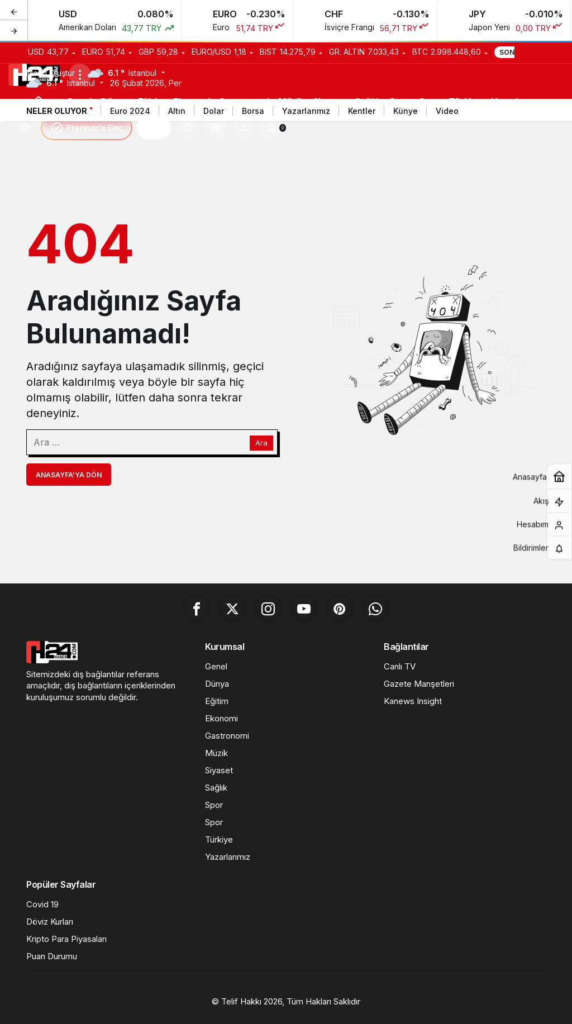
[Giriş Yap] (243, 128)
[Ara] (188, 128)
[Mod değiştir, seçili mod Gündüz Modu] (25, 128)
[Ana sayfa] (38, 101)
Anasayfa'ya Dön (69, 475)
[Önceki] (14, 10)
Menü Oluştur (50, 73)
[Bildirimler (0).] (271, 128)
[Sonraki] (14, 30)
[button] (215, 128)
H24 (154, 127)
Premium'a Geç (86, 128)
